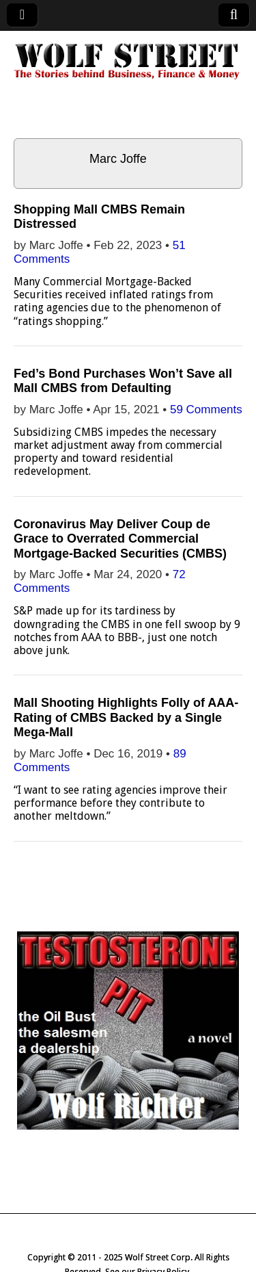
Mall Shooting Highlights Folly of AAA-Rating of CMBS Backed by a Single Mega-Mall (126, 717)
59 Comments (206, 409)
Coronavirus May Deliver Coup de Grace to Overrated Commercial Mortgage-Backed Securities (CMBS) (120, 538)
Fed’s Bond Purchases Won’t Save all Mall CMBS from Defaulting (123, 381)
